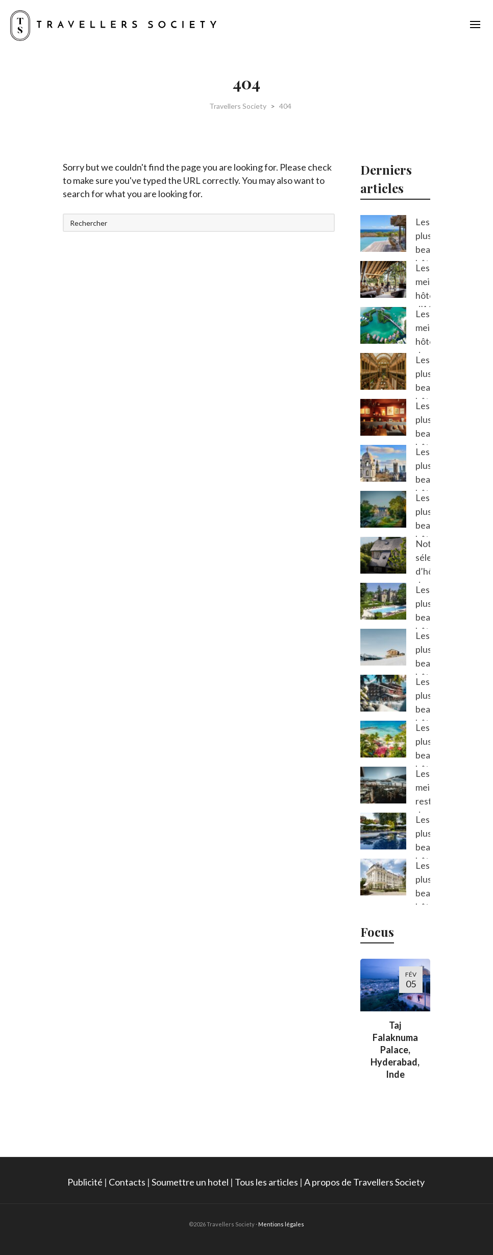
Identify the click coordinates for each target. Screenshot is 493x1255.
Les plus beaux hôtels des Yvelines (423, 900)
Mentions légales (281, 1224)
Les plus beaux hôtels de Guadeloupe (423, 762)
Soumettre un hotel (190, 1182)
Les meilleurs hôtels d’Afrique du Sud (423, 302)
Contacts (127, 1182)
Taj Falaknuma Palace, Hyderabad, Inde (395, 1050)
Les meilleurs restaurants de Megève (423, 801)
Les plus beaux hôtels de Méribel (423, 716)
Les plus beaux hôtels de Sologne (423, 532)
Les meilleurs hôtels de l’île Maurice (423, 348)
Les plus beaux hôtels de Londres (423, 486)
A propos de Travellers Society (365, 1182)
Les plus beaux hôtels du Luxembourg (423, 440)
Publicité (85, 1182)
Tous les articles (266, 1182)
